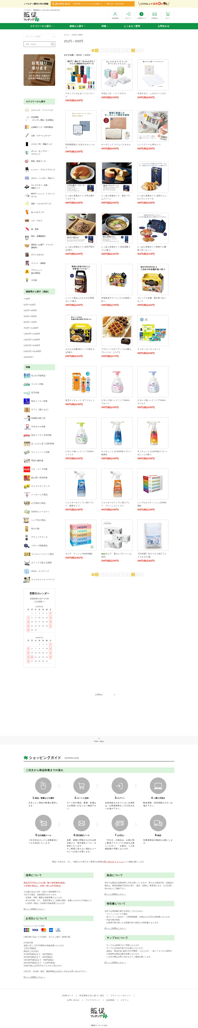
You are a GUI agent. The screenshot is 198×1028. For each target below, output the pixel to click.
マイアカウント (93, 1004)
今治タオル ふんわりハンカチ (151, 93)
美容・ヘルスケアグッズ (37, 204)
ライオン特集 (33, 384)
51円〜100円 (30, 304)
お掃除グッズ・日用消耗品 (38, 127)
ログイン (125, 1004)
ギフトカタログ (34, 255)
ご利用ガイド (67, 999)
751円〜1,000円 (31, 328)
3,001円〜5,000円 (32, 345)
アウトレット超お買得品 (33, 272)
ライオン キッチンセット (148, 391)
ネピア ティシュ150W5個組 (150, 590)
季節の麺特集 (33, 460)
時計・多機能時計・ (35, 238)
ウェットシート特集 (37, 452)
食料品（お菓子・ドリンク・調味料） (39, 246)
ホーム (66, 35)
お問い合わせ (73, 1004)
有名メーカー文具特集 (38, 435)
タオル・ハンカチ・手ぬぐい (39, 178)
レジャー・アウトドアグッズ (39, 169)
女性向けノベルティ (37, 511)
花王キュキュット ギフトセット (152, 439)
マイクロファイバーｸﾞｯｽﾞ (39, 579)
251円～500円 (77, 35)
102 (137, 51)
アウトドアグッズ (36, 537)
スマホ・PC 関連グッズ (38, 144)
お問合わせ (163, 26)
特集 (104, 26)
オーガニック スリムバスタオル (152, 141)
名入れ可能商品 (35, 375)
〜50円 (27, 299)
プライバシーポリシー (120, 999)
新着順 (87, 55)
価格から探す (77, 26)
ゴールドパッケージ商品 (39, 554)
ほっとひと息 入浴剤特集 (39, 443)
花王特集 (31, 392)
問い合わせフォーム (113, 870)
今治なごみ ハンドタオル (113, 93)
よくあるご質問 (132, 26)
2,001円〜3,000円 (32, 339)
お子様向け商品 (35, 503)
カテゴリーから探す (40, 26)
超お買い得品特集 (36, 477)
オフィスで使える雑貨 (38, 562)
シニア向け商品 (35, 520)
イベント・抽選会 (35, 263)
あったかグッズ (34, 212)
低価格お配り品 (35, 418)
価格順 (79, 55)
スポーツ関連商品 (36, 545)
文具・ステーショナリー (37, 135)
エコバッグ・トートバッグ (38, 110)
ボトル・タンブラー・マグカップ (36, 152)
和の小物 (31, 528)
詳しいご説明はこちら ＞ (34, 918)
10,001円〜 (29, 357)
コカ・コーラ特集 (36, 469)
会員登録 (110, 1004)
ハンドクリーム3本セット (149, 189)
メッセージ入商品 (36, 494)
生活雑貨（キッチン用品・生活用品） (39, 118)
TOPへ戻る (99, 787)
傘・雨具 (31, 229)
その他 (30, 280)
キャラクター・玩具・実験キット (36, 187)
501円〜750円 (30, 322)
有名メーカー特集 (36, 401)
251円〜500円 (30, 316)
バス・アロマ (33, 221)
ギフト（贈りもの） (37, 409)
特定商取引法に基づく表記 (91, 999)
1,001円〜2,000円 (32, 334)
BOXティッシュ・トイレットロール (39, 195)
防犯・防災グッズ (35, 161)
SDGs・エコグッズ (36, 571)
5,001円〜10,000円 (32, 351)
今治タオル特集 (35, 426)
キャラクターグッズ (37, 486)
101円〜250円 (30, 310)
